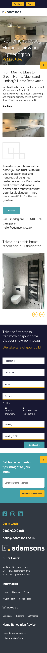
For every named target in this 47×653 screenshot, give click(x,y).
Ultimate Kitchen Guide (13, 638)
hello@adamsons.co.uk (19, 537)
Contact (27, 592)
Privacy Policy (9, 598)
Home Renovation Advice (14, 632)
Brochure (18, 4)
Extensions (8, 615)
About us (16, 592)
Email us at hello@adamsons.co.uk (25, 225)
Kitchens (20, 615)
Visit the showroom (10, 412)
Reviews (19, 210)
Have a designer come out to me (30, 412)
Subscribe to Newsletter (32, 493)
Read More (8, 106)
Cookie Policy (25, 598)
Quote (30, 4)
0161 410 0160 (13, 530)
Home (5, 592)
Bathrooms (33, 615)
